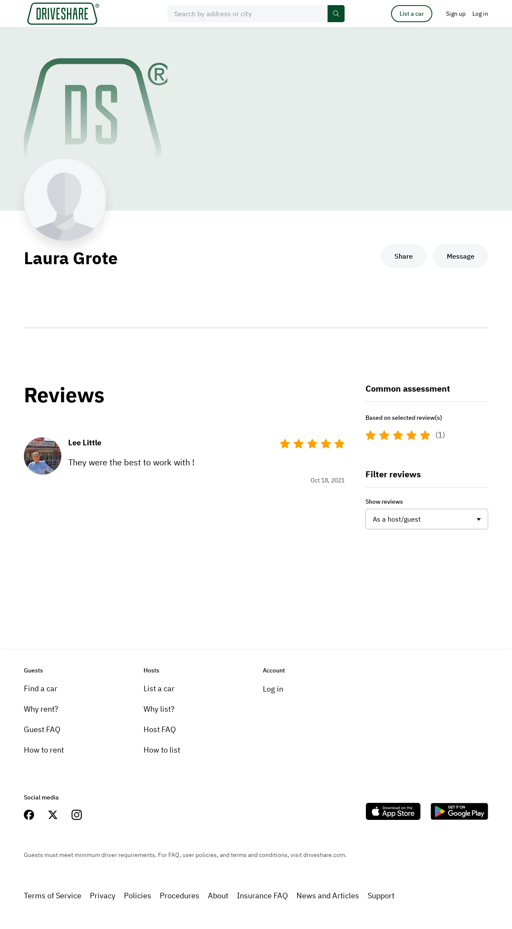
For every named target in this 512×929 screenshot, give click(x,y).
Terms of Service (52, 895)
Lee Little (84, 442)
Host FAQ (160, 729)
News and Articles (327, 895)
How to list (162, 750)
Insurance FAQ (262, 895)
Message (461, 256)
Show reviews (384, 501)
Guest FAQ (42, 729)
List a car (412, 13)
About (218, 895)
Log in (273, 689)
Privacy (102, 895)
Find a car (41, 688)
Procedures (179, 895)
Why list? (159, 709)
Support (381, 895)
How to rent (44, 750)
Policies (137, 895)
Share (403, 256)
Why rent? (41, 709)
